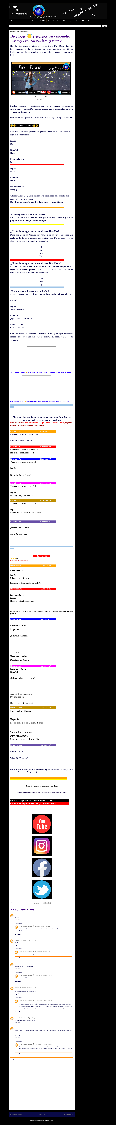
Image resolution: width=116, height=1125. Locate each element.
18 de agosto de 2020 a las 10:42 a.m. (44, 1000)
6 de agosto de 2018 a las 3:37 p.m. (43, 926)
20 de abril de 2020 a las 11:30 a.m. (28, 987)
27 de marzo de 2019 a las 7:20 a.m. (43, 975)
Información (21, 20)
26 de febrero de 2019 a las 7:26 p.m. (28, 940)
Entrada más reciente (16, 1114)
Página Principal (43, 1114)
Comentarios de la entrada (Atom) (45, 1120)
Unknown (17, 940)
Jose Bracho (18, 915)
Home (12, 20)
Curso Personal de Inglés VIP (36, 20)
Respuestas (19, 923)
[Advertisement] (42, 1106)
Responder (17, 919)
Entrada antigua (68, 1114)
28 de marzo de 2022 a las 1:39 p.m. (28, 1028)
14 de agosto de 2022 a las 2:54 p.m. (43, 1044)
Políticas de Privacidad (88, 20)
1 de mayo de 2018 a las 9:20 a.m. (29, 915)
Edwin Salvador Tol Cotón (25, 926)
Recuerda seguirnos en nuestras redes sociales (41, 786)
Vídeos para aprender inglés (70, 20)
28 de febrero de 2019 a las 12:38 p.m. (29, 964)
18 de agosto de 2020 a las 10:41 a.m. (39, 1018)
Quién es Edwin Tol (53, 20)
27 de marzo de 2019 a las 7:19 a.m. (43, 951)
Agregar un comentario (17, 1059)
